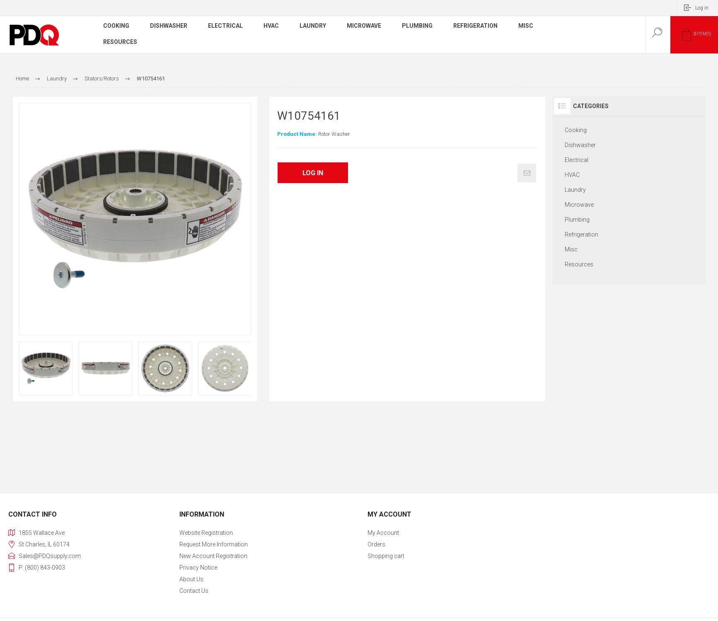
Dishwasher (580, 145)
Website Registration (206, 532)
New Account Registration (213, 556)
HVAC (572, 175)
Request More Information (213, 544)
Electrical (576, 160)
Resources (579, 264)
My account (383, 532)
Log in (701, 8)
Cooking (576, 130)
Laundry (575, 189)
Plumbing (577, 219)
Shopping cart (385, 556)
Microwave (579, 204)
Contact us (193, 590)
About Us (191, 579)
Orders (376, 544)
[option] (46, 368)
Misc (571, 249)
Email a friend (526, 173)
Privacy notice (198, 567)
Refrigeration (581, 234)
